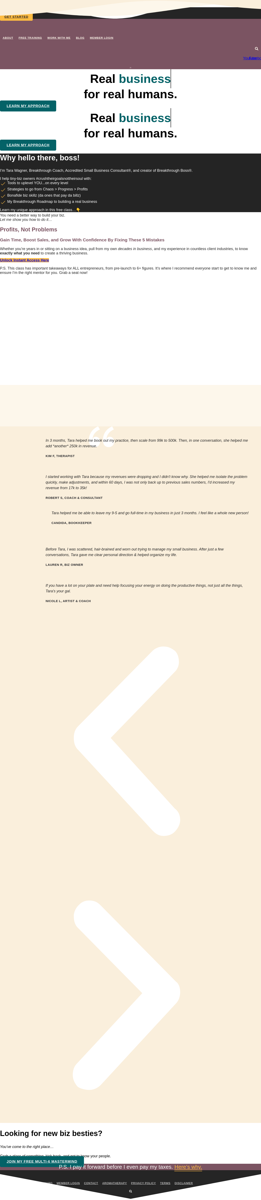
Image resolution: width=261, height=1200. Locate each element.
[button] (257, 49)
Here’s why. (188, 1167)
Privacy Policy (143, 1183)
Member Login (101, 37)
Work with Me (59, 37)
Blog (80, 37)
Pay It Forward (39, 1183)
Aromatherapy (114, 1183)
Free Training (30, 37)
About (8, 37)
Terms (165, 1183)
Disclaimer (184, 1183)
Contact (91, 1183)
